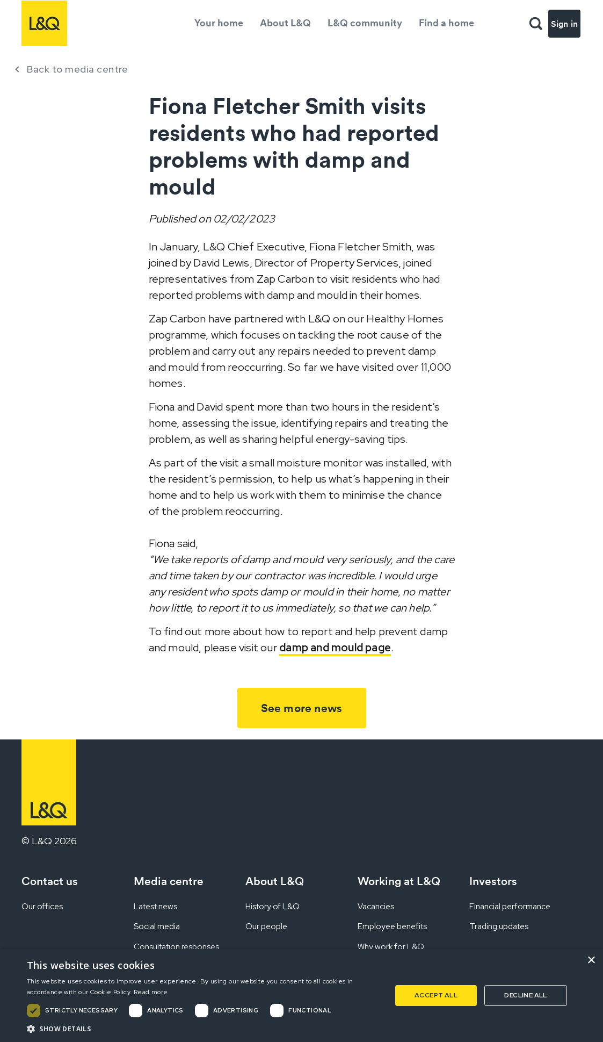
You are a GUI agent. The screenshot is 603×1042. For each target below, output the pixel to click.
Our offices (42, 906)
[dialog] (301, 995)
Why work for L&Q (391, 947)
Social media (157, 926)
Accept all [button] (436, 995)
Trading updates (498, 926)
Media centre (169, 881)
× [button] (591, 961)
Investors (493, 881)
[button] (203, 1028)
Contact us (49, 881)
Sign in (564, 23)
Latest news (155, 906)
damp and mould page (335, 648)
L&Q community (365, 23)
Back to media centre (77, 69)
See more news (302, 708)
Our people (266, 926)
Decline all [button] (525, 995)
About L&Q (285, 23)
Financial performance (509, 906)
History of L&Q (272, 906)
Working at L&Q (399, 881)
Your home (218, 23)
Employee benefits (392, 926)
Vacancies (376, 906)
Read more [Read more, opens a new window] (151, 992)
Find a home (446, 23)
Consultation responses (176, 947)
